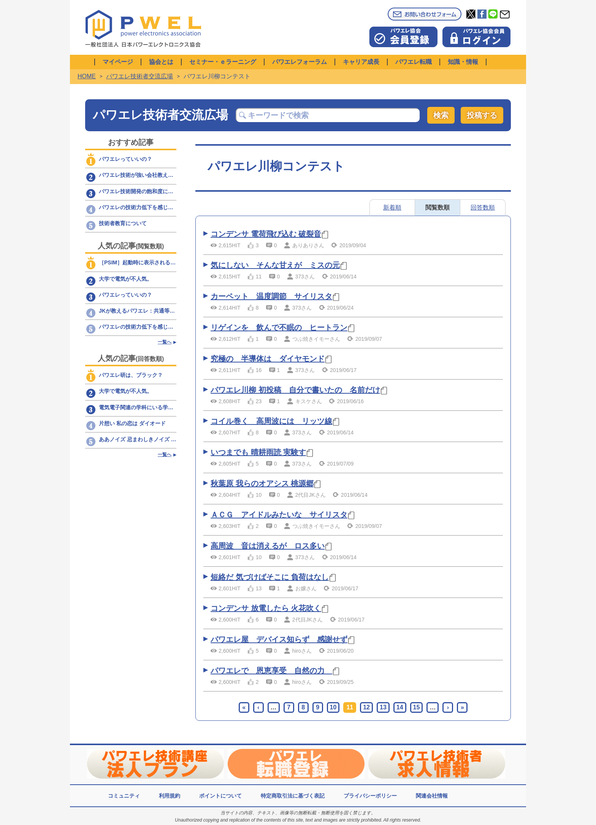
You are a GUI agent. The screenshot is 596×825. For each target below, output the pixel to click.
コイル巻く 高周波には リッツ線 (271, 421)
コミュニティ (124, 796)
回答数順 (483, 207)
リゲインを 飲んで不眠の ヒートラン (279, 327)
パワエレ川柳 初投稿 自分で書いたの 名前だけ (295, 390)
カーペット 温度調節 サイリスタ (271, 296)
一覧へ (164, 342)
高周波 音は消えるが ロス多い (268, 546)
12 (366, 707)
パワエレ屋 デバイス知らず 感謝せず (279, 639)
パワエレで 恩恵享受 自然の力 (271, 670)
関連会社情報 (432, 796)
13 (383, 707)
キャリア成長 (361, 62)
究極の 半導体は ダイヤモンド (268, 358)
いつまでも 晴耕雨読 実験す (258, 452)
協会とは (161, 62)
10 (333, 707)
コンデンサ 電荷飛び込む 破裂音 (266, 234)
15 (416, 707)
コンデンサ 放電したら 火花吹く (266, 608)
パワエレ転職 (413, 62)
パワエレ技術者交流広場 (139, 76)
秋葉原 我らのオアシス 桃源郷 (262, 483)
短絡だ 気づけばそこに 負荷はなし (270, 577)
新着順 (392, 207)
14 (399, 707)
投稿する (482, 115)
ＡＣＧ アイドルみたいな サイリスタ (279, 514)
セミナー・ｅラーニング (222, 62)
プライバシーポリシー (370, 796)
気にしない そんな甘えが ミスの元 (275, 265)
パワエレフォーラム (299, 62)
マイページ (118, 62)
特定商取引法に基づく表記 (293, 796)
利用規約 (169, 796)
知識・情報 (463, 62)
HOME (87, 76)
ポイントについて (220, 796)
